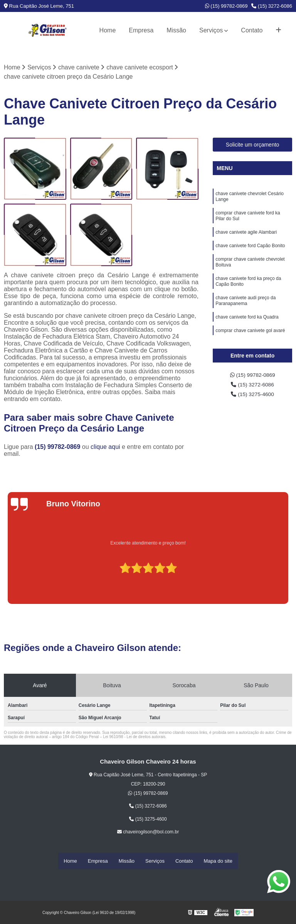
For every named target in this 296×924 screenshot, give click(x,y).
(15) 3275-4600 (252, 398)
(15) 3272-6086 (271, 6)
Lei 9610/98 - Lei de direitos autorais (134, 738)
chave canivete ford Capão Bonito (250, 253)
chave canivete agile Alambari (246, 238)
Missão (176, 30)
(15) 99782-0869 (226, 6)
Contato (251, 30)
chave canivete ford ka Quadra (246, 333)
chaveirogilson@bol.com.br (148, 833)
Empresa (141, 30)
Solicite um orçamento (252, 146)
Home (107, 30)
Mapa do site (218, 861)
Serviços (211, 30)
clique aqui (105, 448)
